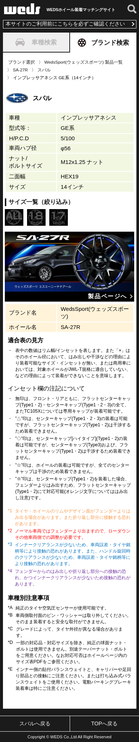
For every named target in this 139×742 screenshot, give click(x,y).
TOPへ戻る (104, 723)
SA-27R (20, 70)
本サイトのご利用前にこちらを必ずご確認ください (65, 24)
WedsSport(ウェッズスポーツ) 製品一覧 (83, 62)
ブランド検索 (103, 42)
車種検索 (36, 42)
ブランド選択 (21, 62)
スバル (44, 70)
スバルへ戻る (34, 723)
